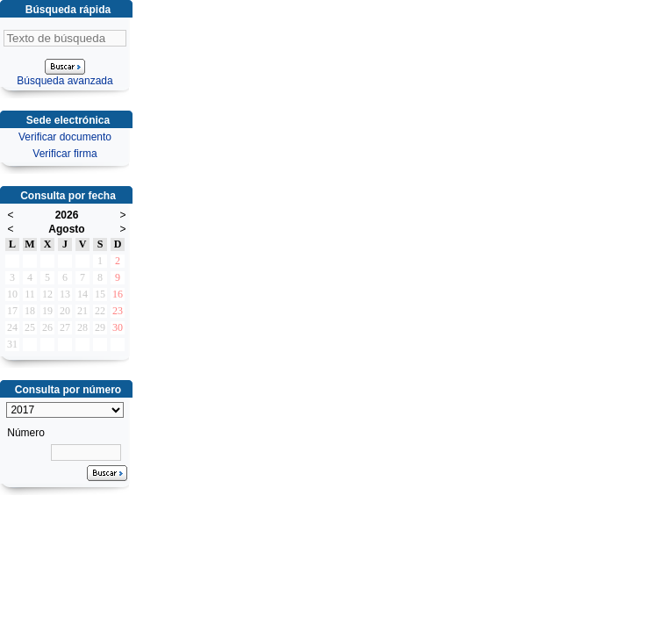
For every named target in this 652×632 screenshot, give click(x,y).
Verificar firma (64, 153)
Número (26, 433)
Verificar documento (64, 137)
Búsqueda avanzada (64, 81)
